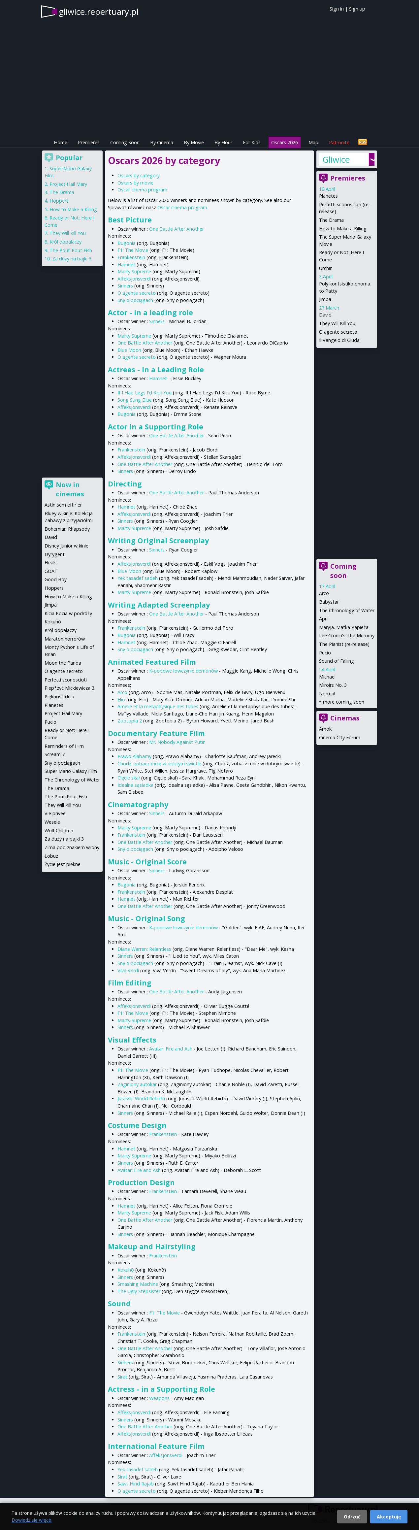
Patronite (339, 142)
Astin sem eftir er (63, 505)
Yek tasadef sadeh (137, 578)
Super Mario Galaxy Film (71, 771)
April (324, 618)
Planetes (328, 196)
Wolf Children (59, 830)
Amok (325, 729)
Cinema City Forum (339, 737)
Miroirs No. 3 (333, 685)
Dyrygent (55, 554)
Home (60, 142)
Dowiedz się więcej (32, 1520)
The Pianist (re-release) (344, 644)
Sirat (122, 1377)
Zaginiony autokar (137, 1084)
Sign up (357, 9)
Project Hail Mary (68, 184)
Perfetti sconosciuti (66, 680)
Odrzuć (352, 1516)
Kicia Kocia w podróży (68, 613)
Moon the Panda (63, 663)
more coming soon (343, 702)
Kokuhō (125, 1270)
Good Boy (56, 579)
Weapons (159, 1398)
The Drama (331, 220)
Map (313, 142)
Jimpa (325, 299)
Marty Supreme (134, 271)
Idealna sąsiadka (135, 785)
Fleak (50, 562)
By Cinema (161, 142)
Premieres (89, 142)
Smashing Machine (137, 1284)
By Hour (223, 142)
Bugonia (126, 243)
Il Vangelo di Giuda (339, 340)
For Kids (252, 142)
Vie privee (55, 813)
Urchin (326, 268)
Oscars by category (138, 175)
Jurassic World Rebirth (141, 1098)
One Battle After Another (176, 229)
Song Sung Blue (134, 400)
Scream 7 (55, 754)
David (325, 315)
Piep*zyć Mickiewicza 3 (69, 688)
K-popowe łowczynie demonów (183, 671)
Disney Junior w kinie (66, 546)
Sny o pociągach (135, 300)
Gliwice (336, 159)
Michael (327, 677)
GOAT (51, 571)
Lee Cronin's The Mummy (346, 635)
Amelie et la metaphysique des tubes (157, 706)
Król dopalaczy (65, 242)
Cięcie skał (128, 778)
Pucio (325, 652)
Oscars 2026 (284, 142)
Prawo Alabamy (134, 756)
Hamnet (126, 264)
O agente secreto (136, 293)
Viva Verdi (128, 970)
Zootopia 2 (129, 720)
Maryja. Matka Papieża (344, 627)
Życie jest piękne (63, 864)
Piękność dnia (59, 696)
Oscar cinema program (142, 189)
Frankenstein (131, 257)
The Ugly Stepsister (138, 1291)
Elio (121, 699)
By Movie (194, 142)
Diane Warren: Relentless (144, 949)
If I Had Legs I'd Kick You (144, 392)
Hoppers (59, 201)
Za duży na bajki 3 (71, 258)
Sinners (125, 286)
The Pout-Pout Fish (70, 250)
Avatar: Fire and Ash (170, 1049)
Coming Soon (125, 142)
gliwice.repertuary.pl (99, 11)
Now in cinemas (70, 489)
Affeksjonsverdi (134, 279)
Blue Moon (129, 350)
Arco (122, 692)
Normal (327, 693)
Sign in (337, 9)
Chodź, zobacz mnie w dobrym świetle (159, 763)
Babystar (329, 602)
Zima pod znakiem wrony (72, 847)
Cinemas (345, 718)
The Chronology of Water (346, 610)
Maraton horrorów (65, 639)
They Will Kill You (337, 323)
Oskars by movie (135, 183)
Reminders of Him (64, 746)
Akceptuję (389, 1516)
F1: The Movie (132, 250)
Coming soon (343, 571)
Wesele (52, 822)
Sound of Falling (336, 661)
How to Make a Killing (343, 228)
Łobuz (51, 856)
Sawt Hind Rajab (135, 1483)
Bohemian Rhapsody (67, 529)
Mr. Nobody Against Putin (177, 742)
